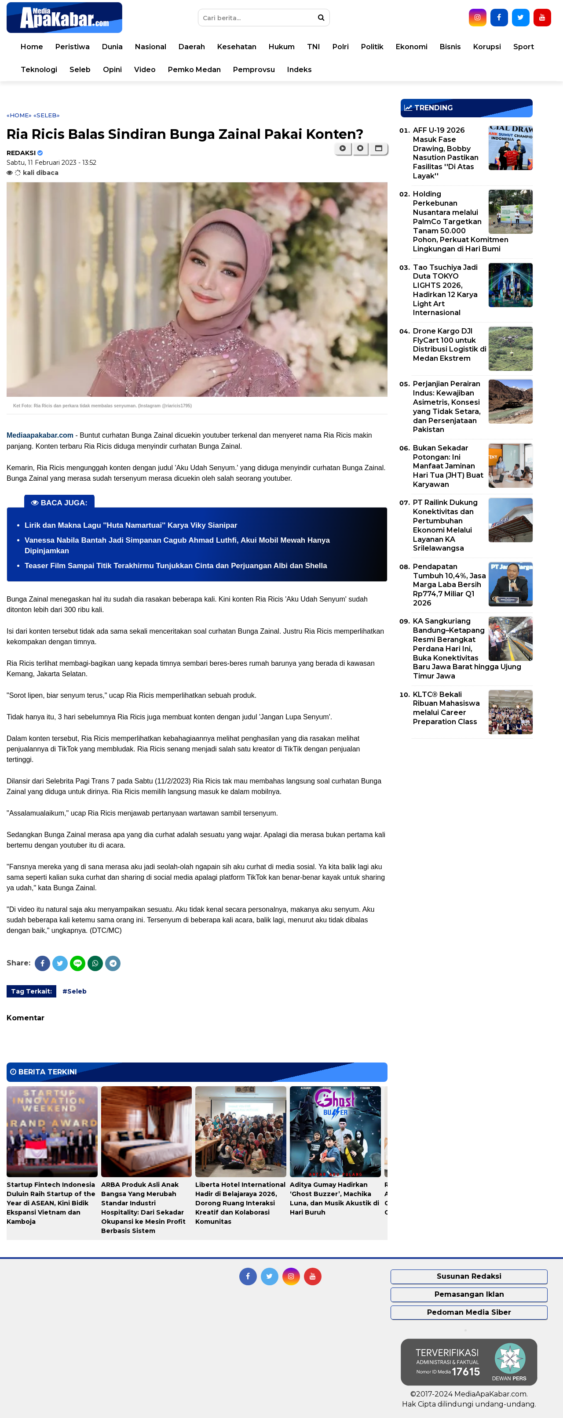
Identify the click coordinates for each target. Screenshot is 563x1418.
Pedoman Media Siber (469, 1312)
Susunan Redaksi (469, 1276)
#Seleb (74, 991)
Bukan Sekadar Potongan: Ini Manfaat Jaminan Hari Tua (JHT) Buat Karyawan (448, 466)
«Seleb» (46, 115)
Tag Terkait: (31, 991)
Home (32, 47)
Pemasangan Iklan (469, 1294)
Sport (523, 47)
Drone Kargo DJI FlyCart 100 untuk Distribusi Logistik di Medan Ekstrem (449, 345)
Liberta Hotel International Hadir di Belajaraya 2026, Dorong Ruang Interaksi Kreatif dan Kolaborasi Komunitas (240, 1203)
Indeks (299, 69)
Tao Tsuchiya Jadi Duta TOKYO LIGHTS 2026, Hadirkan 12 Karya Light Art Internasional (445, 290)
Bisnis (450, 47)
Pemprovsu (254, 69)
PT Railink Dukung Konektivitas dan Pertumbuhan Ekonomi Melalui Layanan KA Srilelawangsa (445, 525)
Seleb (80, 69)
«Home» (19, 115)
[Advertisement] (467, 807)
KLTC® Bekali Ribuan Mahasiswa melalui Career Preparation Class (446, 708)
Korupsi (487, 47)
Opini (112, 69)
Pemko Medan (194, 69)
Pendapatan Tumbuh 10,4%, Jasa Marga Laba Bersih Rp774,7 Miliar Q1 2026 (449, 584)
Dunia (112, 47)
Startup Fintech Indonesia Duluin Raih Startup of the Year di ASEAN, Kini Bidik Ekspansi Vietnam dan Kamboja (51, 1203)
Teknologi (39, 69)
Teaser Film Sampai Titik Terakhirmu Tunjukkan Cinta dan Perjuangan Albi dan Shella (176, 566)
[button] (378, 148)
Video (145, 69)
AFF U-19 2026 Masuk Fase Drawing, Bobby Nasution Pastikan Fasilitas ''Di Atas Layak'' (446, 153)
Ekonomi (412, 47)
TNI (313, 47)
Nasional (150, 47)
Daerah (192, 47)
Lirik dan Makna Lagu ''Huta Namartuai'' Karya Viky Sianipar (131, 525)
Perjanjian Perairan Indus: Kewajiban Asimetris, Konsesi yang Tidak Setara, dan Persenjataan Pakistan (447, 407)
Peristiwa (72, 47)
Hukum (282, 47)
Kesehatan (236, 47)
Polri (341, 47)
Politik (372, 47)
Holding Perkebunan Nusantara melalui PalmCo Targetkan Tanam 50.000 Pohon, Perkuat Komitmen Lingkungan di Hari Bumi (460, 221)
